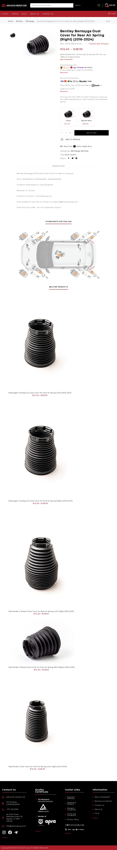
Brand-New (86, 121)
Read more (64, 72)
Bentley (19, 21)
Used (68, 121)
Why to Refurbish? (66, 59)
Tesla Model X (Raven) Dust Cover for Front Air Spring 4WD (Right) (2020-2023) (41, 667)
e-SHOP (5, 14)
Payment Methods (71, 798)
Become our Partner (103, 801)
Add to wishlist (70, 139)
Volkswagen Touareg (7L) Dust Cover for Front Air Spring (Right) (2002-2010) (40, 501)
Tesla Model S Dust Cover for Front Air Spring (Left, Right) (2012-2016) (37, 767)
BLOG (24, 14)
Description (58, 166)
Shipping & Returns (71, 803)
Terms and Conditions (71, 814)
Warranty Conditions (71, 809)
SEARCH (77, 5)
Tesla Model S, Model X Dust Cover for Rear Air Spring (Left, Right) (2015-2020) (41, 611)
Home (10, 21)
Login (112, 13)
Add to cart (91, 133)
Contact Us (99, 805)
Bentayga (30, 21)
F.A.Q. (97, 813)
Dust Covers (70, 155)
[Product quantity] (66, 132)
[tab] (58, 166)
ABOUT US (34, 14)
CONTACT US (47, 14)
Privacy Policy (73, 819)
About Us (98, 809)
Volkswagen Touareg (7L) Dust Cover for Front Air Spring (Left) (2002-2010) (39, 393)
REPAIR (15, 14)
